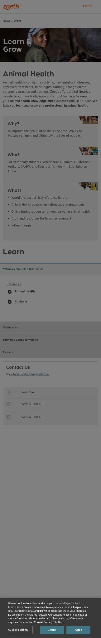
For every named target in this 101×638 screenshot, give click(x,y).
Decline (52, 630)
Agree (78, 630)
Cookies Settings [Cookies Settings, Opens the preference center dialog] (18, 629)
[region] (50, 618)
